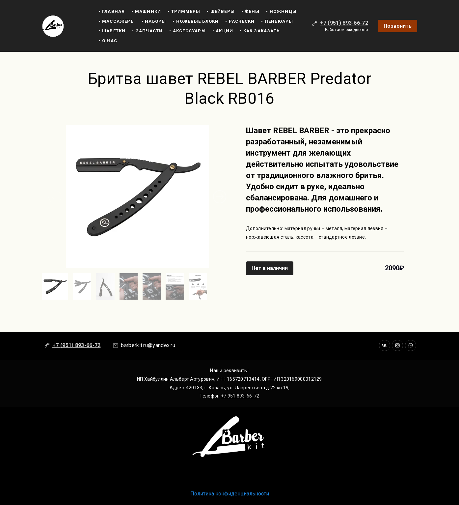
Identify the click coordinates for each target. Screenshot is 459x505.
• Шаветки (112, 30)
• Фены (250, 11)
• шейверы (221, 11)
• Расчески (240, 21)
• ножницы (281, 11)
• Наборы (154, 21)
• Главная (112, 11)
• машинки (146, 11)
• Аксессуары (187, 30)
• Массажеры (117, 21)
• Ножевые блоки (196, 21)
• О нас (108, 40)
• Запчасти (147, 30)
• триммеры (184, 11)
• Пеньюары (277, 21)
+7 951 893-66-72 (240, 396)
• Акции (222, 30)
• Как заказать (260, 30)
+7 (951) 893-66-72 (344, 23)
